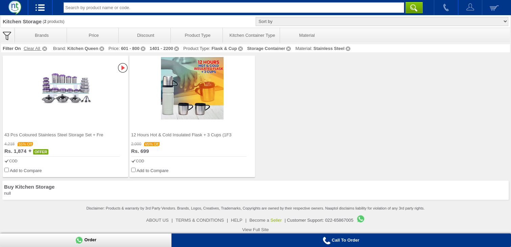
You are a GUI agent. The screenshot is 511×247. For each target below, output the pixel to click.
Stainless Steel (332, 48)
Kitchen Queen (86, 48)
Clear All (36, 48)
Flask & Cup (228, 48)
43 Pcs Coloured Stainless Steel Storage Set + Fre (53, 134)
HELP (236, 220)
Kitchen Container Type (252, 35)
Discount (145, 35)
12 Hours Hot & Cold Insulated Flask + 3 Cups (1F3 (181, 134)
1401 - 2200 (165, 48)
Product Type (197, 35)
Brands (42, 35)
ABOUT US (157, 220)
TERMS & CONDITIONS (200, 220)
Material (307, 35)
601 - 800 (133, 48)
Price (94, 35)
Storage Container (269, 48)
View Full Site (255, 229)
